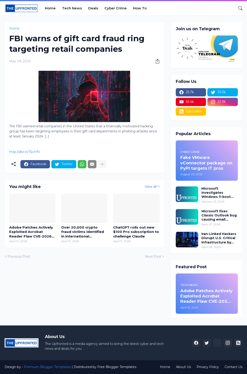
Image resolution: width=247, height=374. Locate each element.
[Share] (156, 61)
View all (150, 186)
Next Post (153, 256)
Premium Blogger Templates (47, 367)
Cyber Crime (115, 8)
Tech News (72, 8)
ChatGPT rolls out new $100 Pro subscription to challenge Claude (136, 231)
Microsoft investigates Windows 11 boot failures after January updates (216, 192)
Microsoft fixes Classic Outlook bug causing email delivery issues (219, 215)
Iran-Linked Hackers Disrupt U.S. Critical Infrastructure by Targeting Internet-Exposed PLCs (218, 238)
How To (140, 8)
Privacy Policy (208, 367)
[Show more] (102, 164)
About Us (183, 367)
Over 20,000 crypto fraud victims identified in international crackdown (82, 232)
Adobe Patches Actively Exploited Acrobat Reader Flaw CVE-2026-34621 (31, 232)
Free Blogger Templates (116, 367)
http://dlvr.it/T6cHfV (24, 152)
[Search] (238, 8)
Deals (93, 8)
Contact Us (233, 367)
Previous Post (19, 256)
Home (50, 8)
